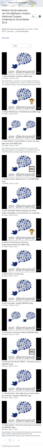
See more (5, 38)
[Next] (18, 440)
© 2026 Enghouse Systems (11, 446)
